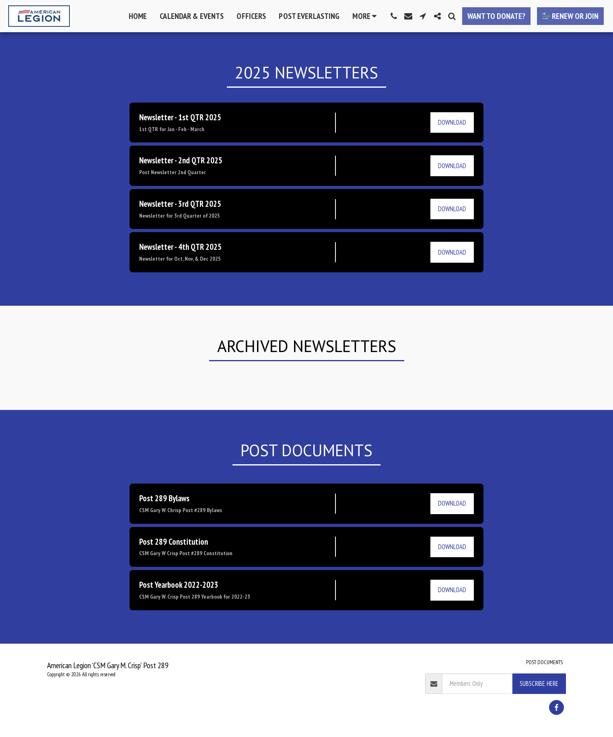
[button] (394, 16)
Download (452, 122)
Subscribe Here (539, 683)
